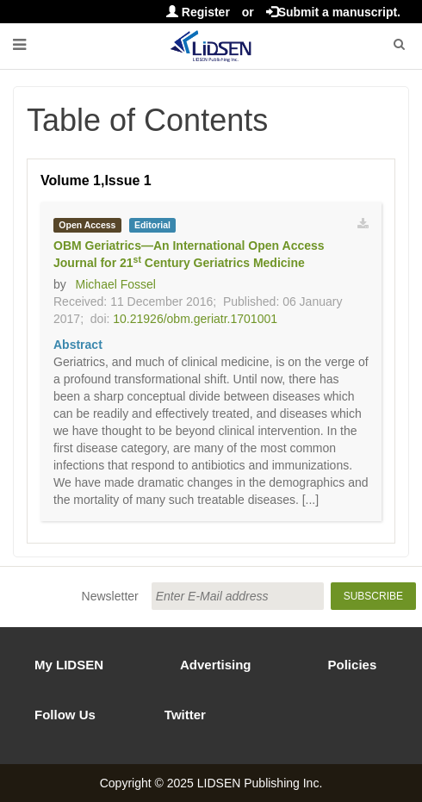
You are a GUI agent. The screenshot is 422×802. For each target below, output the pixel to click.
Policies (352, 664)
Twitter (185, 714)
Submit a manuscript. (333, 12)
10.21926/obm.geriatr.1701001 (195, 319)
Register (198, 12)
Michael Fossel (116, 284)
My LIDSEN (68, 664)
